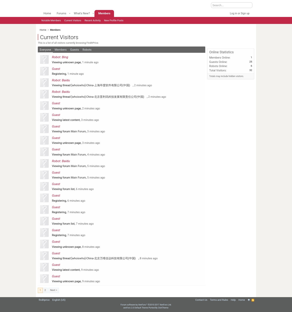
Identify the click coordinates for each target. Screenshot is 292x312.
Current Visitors (72, 20)
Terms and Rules (219, 299)
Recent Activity (92, 20)
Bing (65, 57)
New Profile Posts (113, 20)
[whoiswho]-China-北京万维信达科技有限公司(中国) (104, 258)
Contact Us (201, 299)
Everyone (45, 49)
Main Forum (78, 131)
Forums (61, 13)
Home (47, 13)
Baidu (66, 80)
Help (233, 299)
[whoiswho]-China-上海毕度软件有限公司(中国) (102, 85)
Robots (87, 49)
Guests (74, 49)
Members (60, 49)
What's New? (82, 13)
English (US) (58, 299)
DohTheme (163, 308)
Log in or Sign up (239, 13)
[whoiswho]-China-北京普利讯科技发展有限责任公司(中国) (109, 96)
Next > (53, 290)
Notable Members (51, 20)
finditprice (44, 299)
